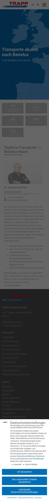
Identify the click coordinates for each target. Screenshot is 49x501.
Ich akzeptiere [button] (24, 472)
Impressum (38, 498)
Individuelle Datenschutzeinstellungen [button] (24, 491)
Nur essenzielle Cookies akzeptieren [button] (24, 480)
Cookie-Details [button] (12, 498)
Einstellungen (38, 459)
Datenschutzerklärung (26, 456)
